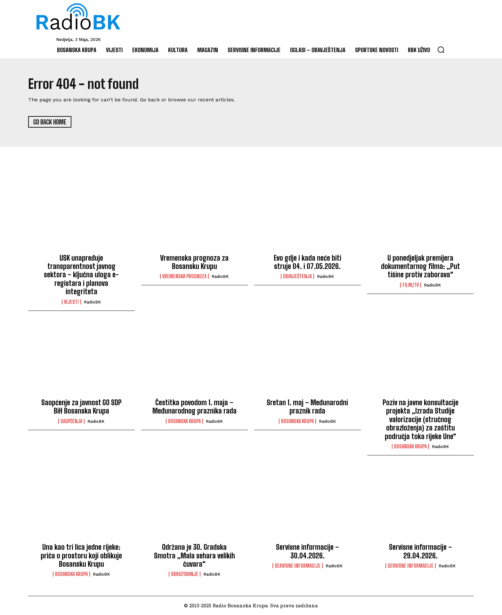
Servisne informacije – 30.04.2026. (307, 551)
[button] (441, 49)
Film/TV (410, 285)
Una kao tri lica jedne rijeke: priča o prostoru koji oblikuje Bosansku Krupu (81, 556)
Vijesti (71, 301)
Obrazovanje (184, 574)
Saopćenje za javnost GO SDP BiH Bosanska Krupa (81, 406)
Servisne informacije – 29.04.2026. (420, 551)
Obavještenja (297, 276)
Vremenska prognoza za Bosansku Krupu (194, 262)
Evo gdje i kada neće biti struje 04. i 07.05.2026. (307, 262)
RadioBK (92, 302)
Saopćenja (71, 421)
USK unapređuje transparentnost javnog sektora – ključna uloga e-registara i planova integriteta (81, 275)
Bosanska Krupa (184, 421)
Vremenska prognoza (184, 276)
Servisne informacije (297, 566)
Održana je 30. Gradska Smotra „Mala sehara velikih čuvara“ (194, 556)
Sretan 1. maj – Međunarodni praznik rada (307, 406)
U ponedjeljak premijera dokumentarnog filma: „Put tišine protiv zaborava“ (420, 266)
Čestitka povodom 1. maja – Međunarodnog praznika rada (194, 406)
